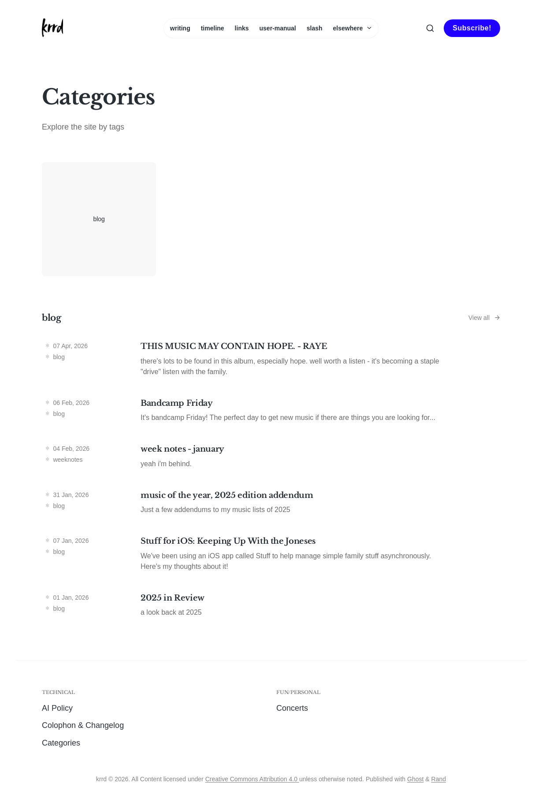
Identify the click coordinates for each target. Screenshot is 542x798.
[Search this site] (430, 28)
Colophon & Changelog (83, 725)
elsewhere (352, 28)
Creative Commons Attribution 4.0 (252, 779)
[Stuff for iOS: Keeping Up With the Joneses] (271, 556)
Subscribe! (472, 28)
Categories (61, 743)
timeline (212, 28)
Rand (438, 779)
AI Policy (57, 708)
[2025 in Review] (271, 607)
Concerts (292, 708)
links (242, 28)
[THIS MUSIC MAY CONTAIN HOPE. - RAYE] (271, 361)
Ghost (415, 779)
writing (180, 28)
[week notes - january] (271, 458)
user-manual (278, 28)
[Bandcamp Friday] (271, 413)
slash (315, 28)
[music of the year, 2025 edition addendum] (271, 505)
